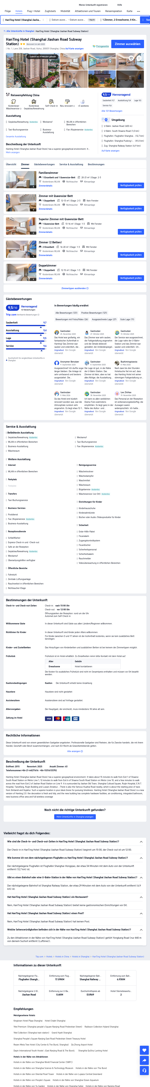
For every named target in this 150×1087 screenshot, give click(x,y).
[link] (93, 4)
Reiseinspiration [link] (113, 11)
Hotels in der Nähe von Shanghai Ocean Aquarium (76, 1080)
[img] (33, 70)
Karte (129, 11)
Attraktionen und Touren (88, 11)
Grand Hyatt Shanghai (62, 1033)
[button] (112, 4)
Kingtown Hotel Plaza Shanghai (28, 1021)
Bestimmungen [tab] (96, 164)
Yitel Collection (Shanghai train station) (31, 1033)
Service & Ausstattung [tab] (71, 164)
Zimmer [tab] (25, 164)
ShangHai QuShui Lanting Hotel (93, 1050)
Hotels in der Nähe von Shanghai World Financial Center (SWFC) (43, 1062)
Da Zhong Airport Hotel (82, 1044)
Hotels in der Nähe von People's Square (32, 1080)
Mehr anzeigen (13, 152)
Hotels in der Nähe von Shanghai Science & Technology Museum (43, 1068)
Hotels (18, 11)
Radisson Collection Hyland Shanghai (101, 1027)
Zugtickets (50, 11)
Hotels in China (62, 956)
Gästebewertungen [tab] (44, 164)
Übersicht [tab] (11, 164)
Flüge (8, 11)
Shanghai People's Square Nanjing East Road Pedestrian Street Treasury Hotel (50, 1039)
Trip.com (39, 956)
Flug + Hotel (33, 11)
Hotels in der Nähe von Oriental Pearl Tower (34, 1074)
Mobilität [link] (65, 11)
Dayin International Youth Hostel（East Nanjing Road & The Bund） (45, 1050)
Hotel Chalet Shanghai (55, 1021)
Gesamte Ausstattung (16, 136)
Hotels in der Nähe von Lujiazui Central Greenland (79, 1074)
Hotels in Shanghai (80, 956)
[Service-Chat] (144, 1070)
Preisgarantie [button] (102, 46)
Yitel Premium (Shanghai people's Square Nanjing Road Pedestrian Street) (48, 1027)
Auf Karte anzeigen (110, 151)
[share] (144, 1060)
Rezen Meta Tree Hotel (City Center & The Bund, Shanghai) (41, 1044)
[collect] (144, 1050)
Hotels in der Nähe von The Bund (91, 1068)
